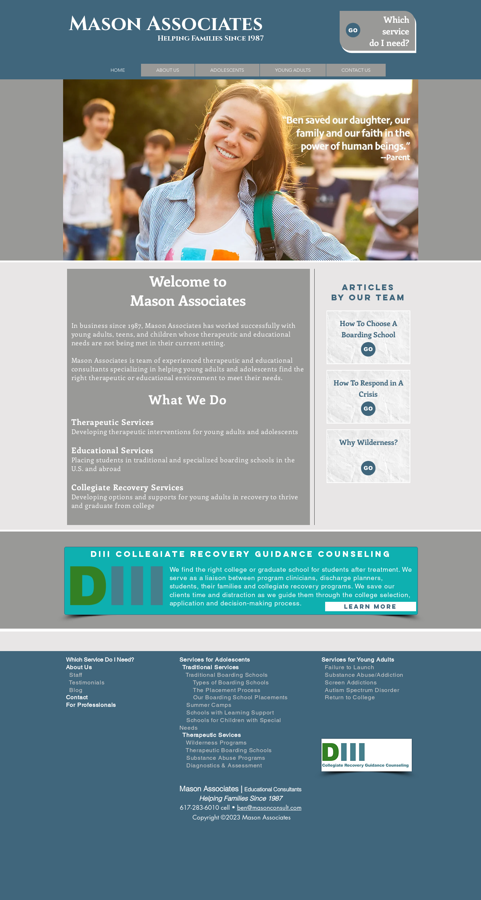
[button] (168, 70)
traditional (152, 459)
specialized (200, 459)
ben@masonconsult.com (269, 808)
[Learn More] (370, 606)
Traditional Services (210, 667)
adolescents (279, 431)
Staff (75, 674)
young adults (225, 431)
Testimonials (87, 682)
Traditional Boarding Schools (227, 674)
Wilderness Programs (216, 742)
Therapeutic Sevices (211, 735)
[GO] (353, 30)
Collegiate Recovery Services (127, 487)
